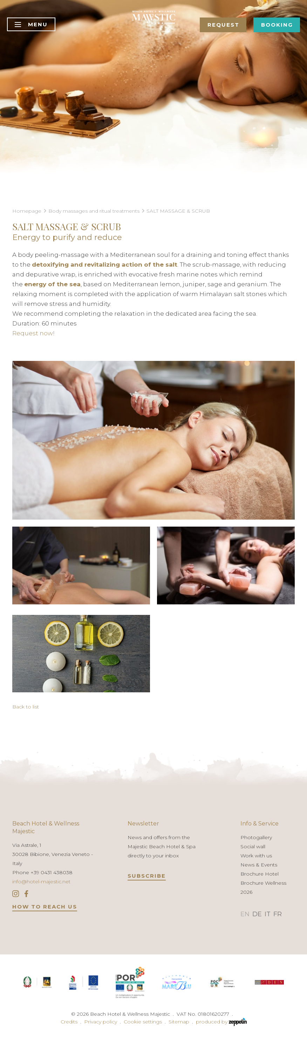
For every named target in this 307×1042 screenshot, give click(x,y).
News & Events (258, 865)
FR (277, 914)
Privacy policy (100, 1022)
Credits (69, 1022)
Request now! (33, 333)
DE (257, 914)
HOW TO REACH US (44, 906)
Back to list (25, 707)
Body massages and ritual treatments (93, 211)
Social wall (252, 846)
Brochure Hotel (259, 874)
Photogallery (256, 837)
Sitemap (179, 1022)
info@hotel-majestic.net (41, 881)
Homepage (26, 211)
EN (245, 914)
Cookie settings (143, 1022)
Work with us (256, 855)
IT (268, 914)
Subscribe (147, 875)
